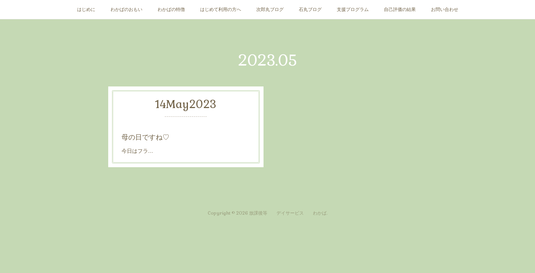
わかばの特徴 (171, 9)
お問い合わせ (444, 9)
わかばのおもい (126, 9)
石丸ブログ (310, 9)
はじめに (86, 9)
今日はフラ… (139, 150)
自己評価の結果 (400, 9)
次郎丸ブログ (270, 9)
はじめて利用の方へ (220, 9)
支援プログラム (353, 9)
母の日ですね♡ (147, 136)
